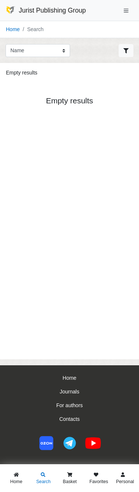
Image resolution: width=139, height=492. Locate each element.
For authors (69, 405)
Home (13, 29)
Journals (69, 392)
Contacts (69, 419)
